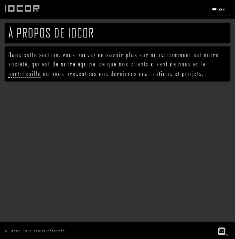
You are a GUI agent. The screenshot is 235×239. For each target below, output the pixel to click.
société (18, 64)
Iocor (23, 8)
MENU (218, 9)
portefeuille (24, 73)
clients (139, 64)
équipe (87, 64)
